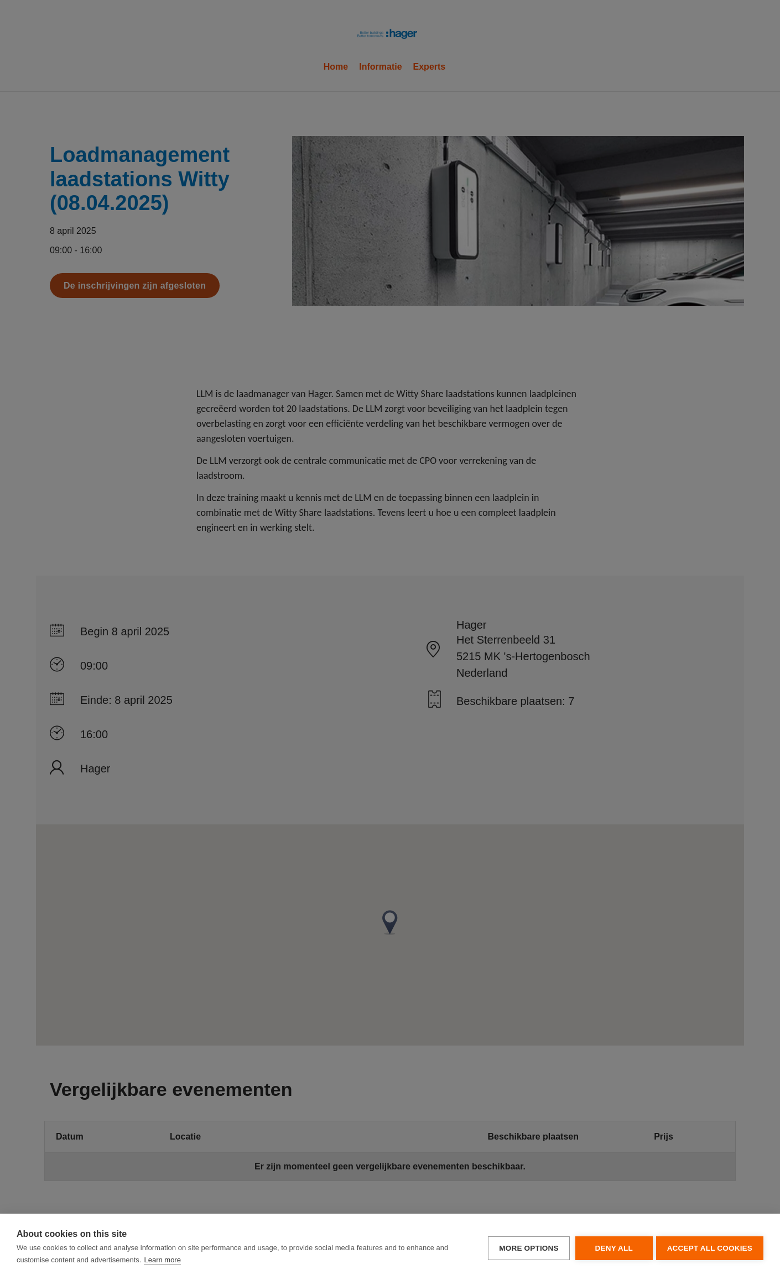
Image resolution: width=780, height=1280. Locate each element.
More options (526, 1247)
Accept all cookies (709, 1247)
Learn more (162, 1260)
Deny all (611, 1247)
